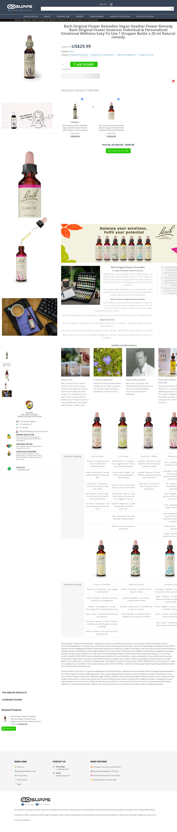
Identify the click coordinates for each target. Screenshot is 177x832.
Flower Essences (92, 20)
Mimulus (96, 451)
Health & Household (39, 20)
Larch (174, 451)
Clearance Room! (12, 699)
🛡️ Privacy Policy (21, 775)
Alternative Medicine (76, 20)
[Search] (106, 9)
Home (17, 20)
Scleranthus (101, 579)
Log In (102, 4)
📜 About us (19, 767)
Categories (25, 20)
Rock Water (169, 579)
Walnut (135, 579)
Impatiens (148, 451)
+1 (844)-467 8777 (23, 470)
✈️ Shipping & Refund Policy (25, 771)
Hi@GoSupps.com (63, 775)
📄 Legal (18, 784)
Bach (72, 51)
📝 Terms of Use (21, 780)
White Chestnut (122, 451)
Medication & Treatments (57, 20)
